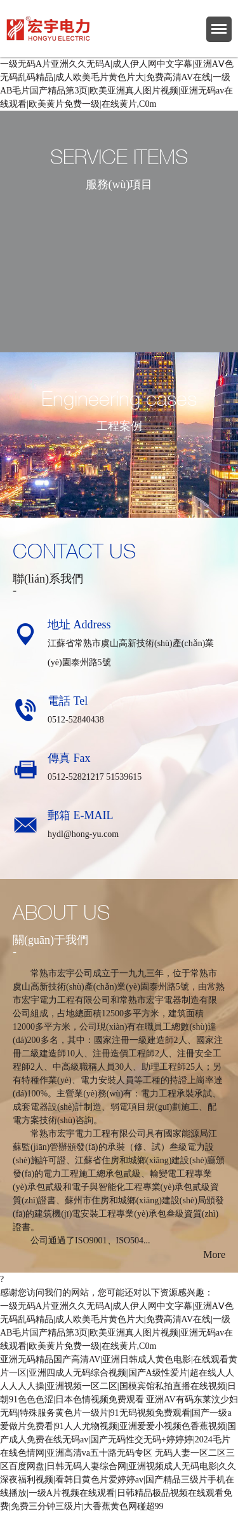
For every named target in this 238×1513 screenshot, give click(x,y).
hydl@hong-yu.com (83, 834)
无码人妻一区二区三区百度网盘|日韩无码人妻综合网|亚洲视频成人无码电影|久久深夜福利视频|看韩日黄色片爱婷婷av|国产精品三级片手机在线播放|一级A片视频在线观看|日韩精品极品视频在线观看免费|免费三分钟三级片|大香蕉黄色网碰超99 (118, 1479)
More (214, 1254)
